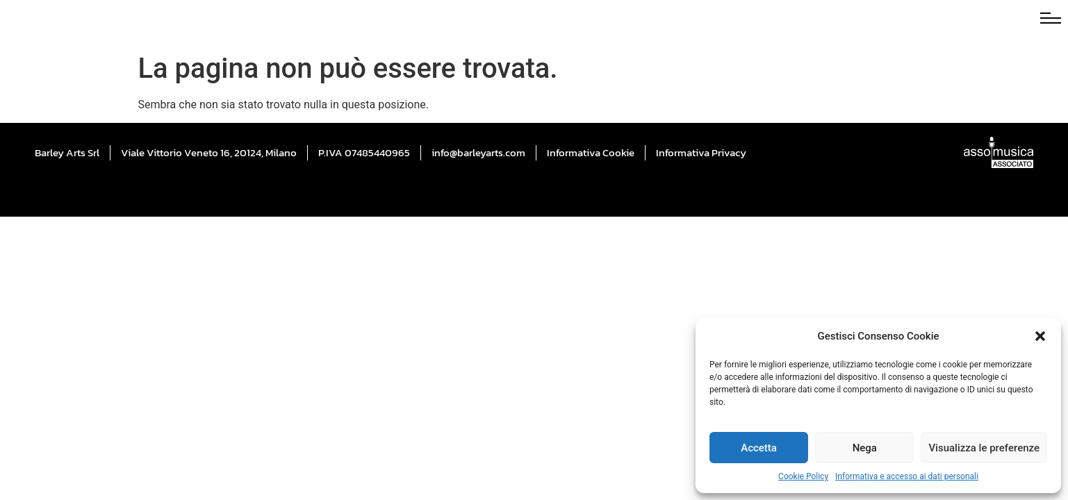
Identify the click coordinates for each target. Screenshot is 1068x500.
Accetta (759, 448)
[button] (1040, 336)
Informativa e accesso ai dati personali (906, 476)
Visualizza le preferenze (984, 448)
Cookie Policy (803, 476)
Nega (865, 448)
